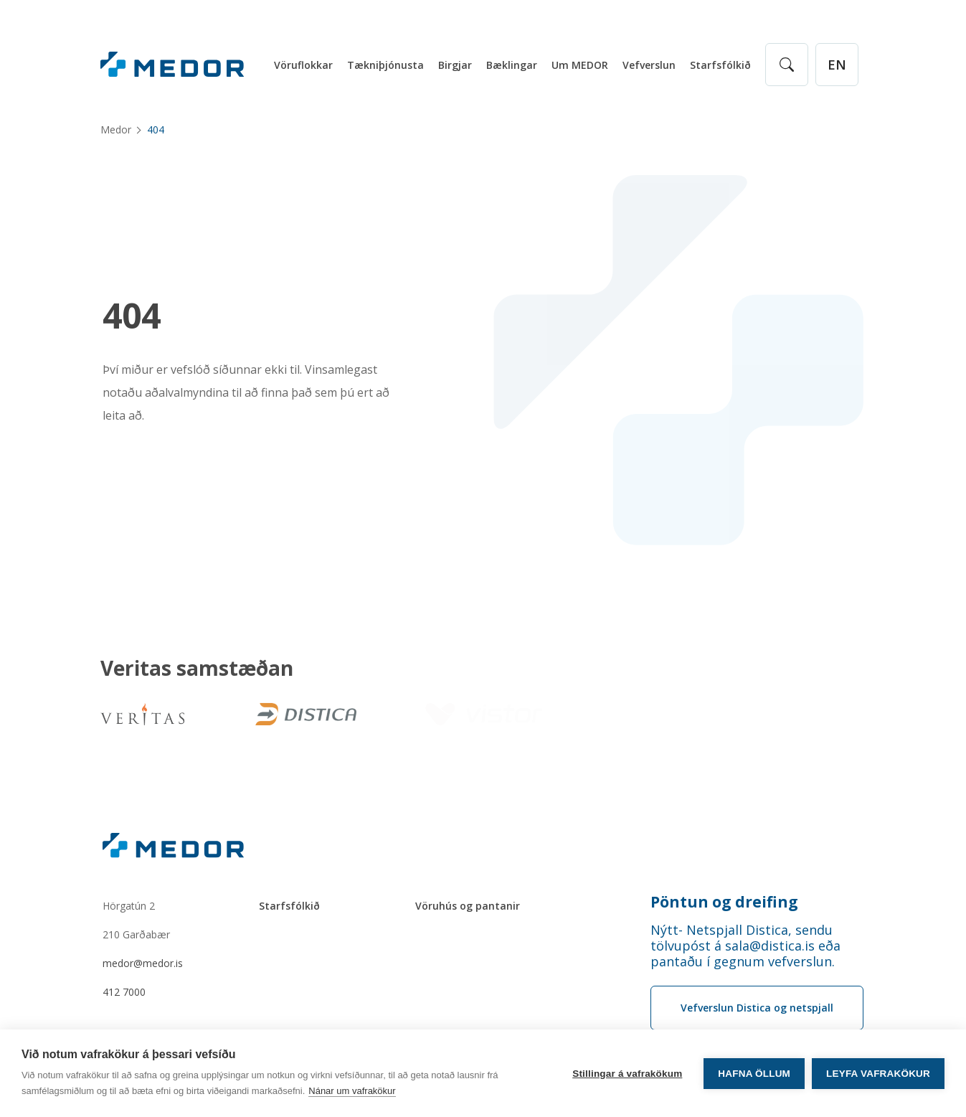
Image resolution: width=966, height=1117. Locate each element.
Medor (115, 129)
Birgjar (455, 65)
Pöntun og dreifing (724, 902)
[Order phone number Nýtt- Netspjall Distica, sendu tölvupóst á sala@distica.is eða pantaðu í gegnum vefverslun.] (757, 945)
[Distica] (303, 714)
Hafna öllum (754, 1073)
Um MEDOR (579, 65)
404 (132, 315)
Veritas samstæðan (196, 668)
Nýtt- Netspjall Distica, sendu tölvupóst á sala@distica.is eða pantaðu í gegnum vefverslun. (745, 945)
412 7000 (124, 992)
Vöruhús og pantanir (467, 906)
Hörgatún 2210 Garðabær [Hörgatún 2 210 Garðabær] (136, 920)
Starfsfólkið (720, 65)
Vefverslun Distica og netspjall (757, 1007)
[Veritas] (142, 714)
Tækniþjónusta (385, 65)
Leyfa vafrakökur (878, 1073)
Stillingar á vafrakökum (627, 1073)
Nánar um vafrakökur (351, 1090)
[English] (836, 64)
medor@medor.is (143, 963)
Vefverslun (649, 65)
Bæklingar (511, 65)
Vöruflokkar (303, 65)
